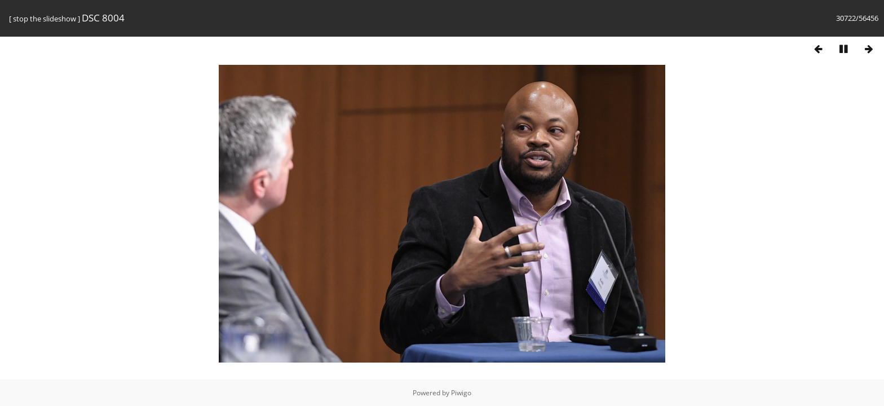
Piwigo (461, 393)
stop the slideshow (44, 19)
